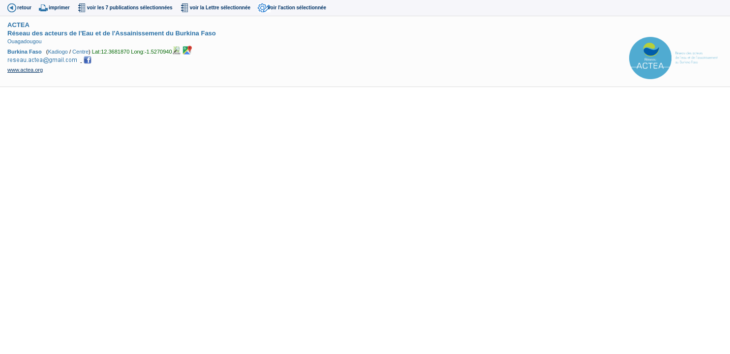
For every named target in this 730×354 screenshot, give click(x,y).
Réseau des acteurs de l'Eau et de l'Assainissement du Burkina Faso (111, 33)
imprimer (59, 7)
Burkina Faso (24, 51)
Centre (80, 51)
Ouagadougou (24, 41)
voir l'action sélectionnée (297, 7)
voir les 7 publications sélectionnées (130, 7)
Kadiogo (58, 51)
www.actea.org (25, 70)
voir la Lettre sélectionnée (220, 7)
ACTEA (18, 25)
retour (24, 7)
